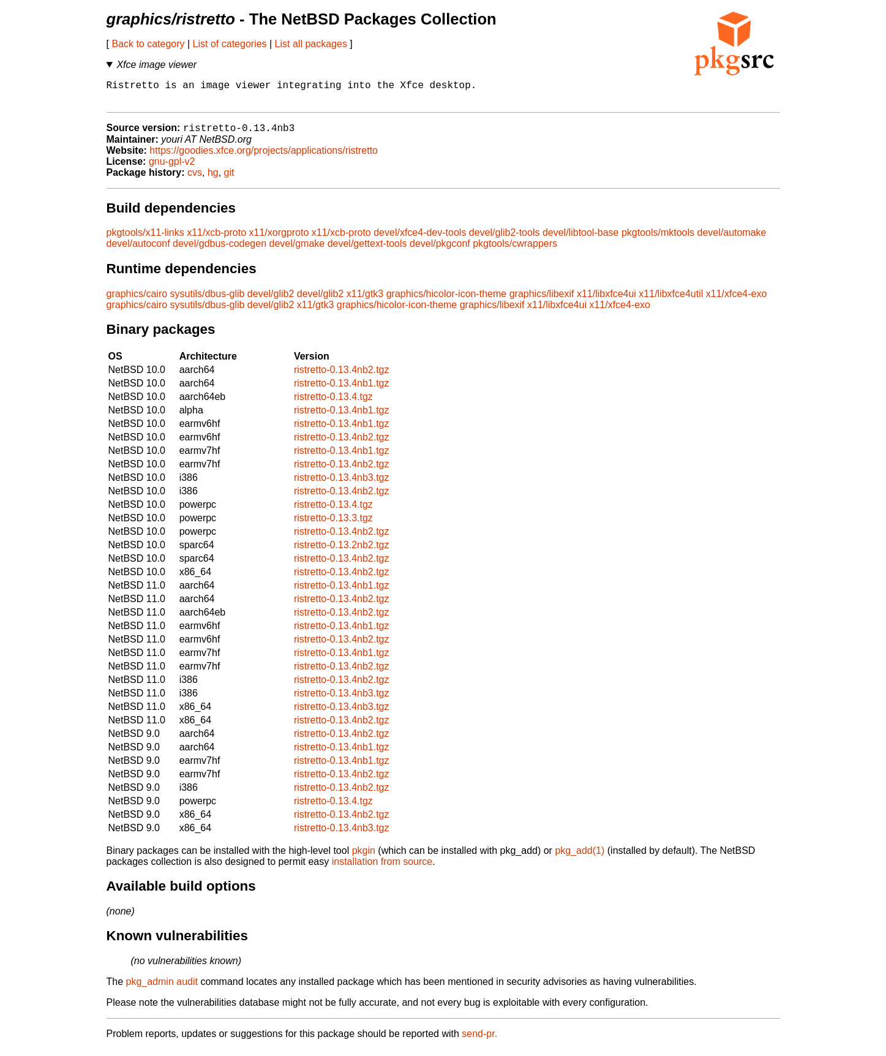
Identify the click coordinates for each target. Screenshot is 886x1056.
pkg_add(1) (579, 857)
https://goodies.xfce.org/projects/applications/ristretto (263, 157)
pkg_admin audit (162, 988)
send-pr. (479, 1040)
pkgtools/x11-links (145, 239)
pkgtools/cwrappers (515, 250)
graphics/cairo (137, 300)
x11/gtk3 (365, 300)
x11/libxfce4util (671, 300)
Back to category (147, 44)
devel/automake (732, 239)
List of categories (230, 44)
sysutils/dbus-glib (207, 300)
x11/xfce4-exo (736, 300)
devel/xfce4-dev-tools (420, 239)
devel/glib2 (271, 300)
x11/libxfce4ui (606, 300)
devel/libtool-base (580, 239)
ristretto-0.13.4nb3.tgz (341, 484)
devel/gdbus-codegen (219, 250)
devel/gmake (297, 250)
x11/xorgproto (279, 239)
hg (213, 179)
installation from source (382, 868)
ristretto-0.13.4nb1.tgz (341, 390)
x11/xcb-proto (216, 239)
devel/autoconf (138, 250)
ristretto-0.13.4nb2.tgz (341, 376)
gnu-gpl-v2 (172, 168)
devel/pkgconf (440, 250)
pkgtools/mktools (657, 239)
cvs (194, 179)
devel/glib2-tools (504, 239)
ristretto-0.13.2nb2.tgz (341, 551)
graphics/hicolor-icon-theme (446, 300)
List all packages (311, 44)
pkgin (363, 857)
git (229, 179)
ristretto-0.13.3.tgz (333, 524)
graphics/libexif (541, 300)
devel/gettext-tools (367, 250)
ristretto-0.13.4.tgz (333, 403)
